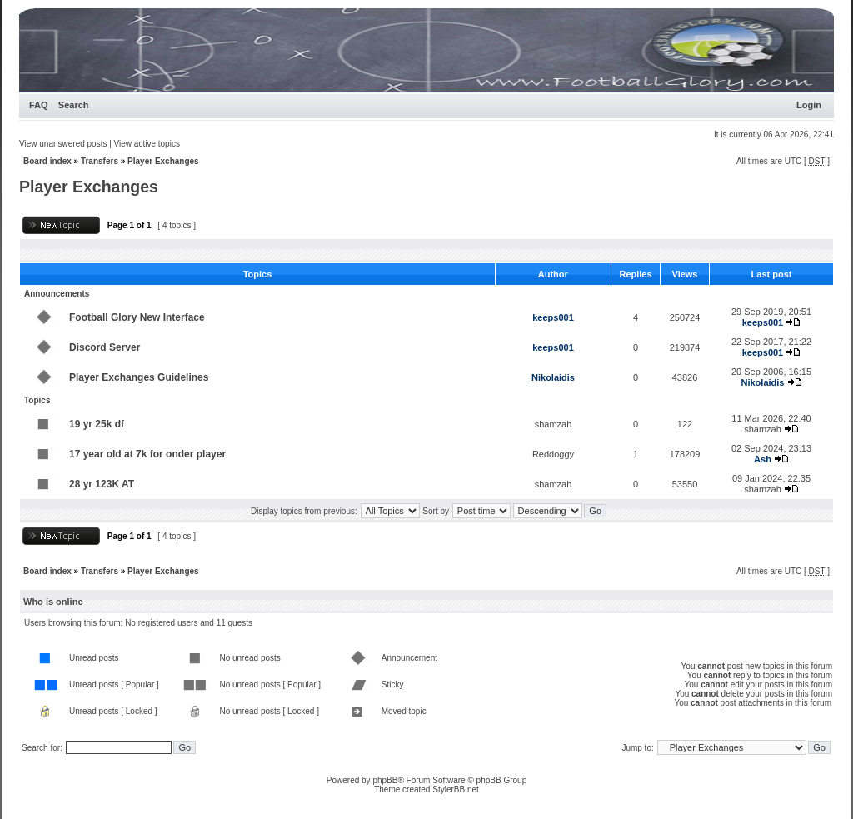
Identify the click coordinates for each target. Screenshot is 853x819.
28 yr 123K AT (101, 484)
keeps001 (553, 317)
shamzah (553, 424)
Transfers (99, 161)
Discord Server (104, 347)
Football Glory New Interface (137, 317)
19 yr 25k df (96, 424)
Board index (47, 161)
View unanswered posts (63, 143)
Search (73, 105)
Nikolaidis (553, 377)
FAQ (38, 105)
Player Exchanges (163, 161)
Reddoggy (553, 454)
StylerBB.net (455, 789)
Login (808, 105)
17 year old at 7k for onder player (147, 454)
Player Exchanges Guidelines (138, 377)
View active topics (147, 143)
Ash (762, 459)
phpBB (384, 780)
